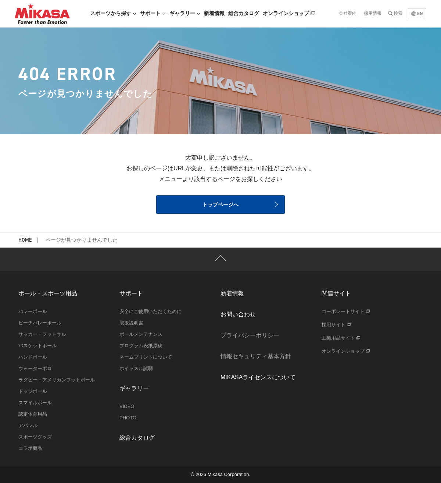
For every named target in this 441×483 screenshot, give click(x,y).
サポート (153, 13)
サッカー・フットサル (42, 334)
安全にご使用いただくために (150, 311)
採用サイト (336, 324)
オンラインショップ (289, 13)
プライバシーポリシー (249, 335)
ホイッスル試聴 (136, 368)
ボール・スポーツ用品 (47, 293)
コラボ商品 (30, 448)
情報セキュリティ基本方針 (255, 356)
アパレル (27, 425)
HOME (25, 240)
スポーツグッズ (35, 437)
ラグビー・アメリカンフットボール (56, 380)
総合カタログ (243, 13)
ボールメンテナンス (140, 334)
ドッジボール (32, 391)
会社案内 (347, 13)
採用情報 (372, 13)
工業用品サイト (341, 338)
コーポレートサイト (346, 311)
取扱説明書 (131, 323)
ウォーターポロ (35, 368)
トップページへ (220, 204)
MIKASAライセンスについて (257, 377)
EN (417, 13)
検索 (398, 13)
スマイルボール (35, 402)
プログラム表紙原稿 (140, 345)
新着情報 (214, 13)
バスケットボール (37, 345)
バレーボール (32, 311)
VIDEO (126, 406)
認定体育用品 (32, 414)
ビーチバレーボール (39, 323)
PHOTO (127, 417)
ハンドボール (32, 357)
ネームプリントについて (145, 357)
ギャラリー (184, 13)
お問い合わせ (238, 314)
